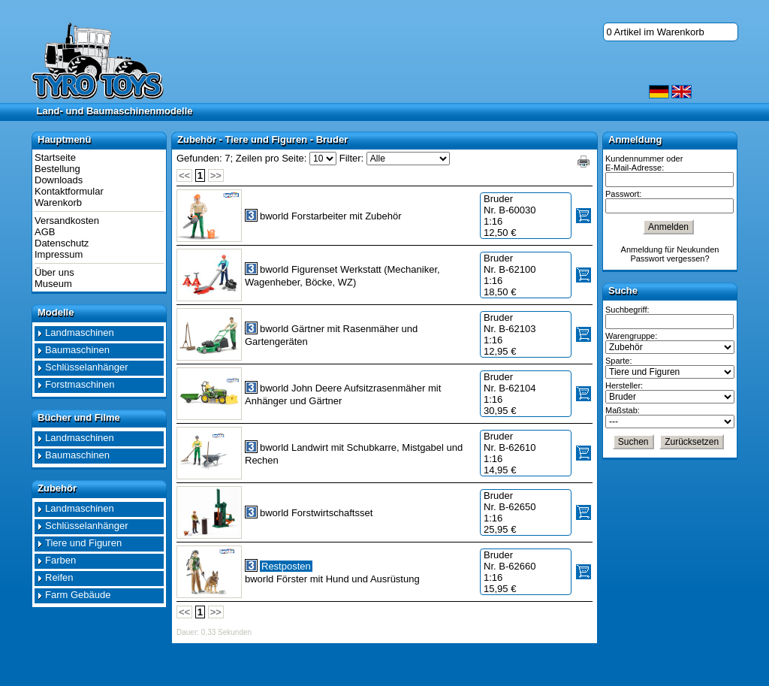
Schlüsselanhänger (86, 367)
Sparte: (618, 360)
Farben (60, 560)
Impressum (59, 254)
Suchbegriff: (627, 309)
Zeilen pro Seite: (271, 158)
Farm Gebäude (77, 594)
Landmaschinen (79, 332)
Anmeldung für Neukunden (670, 249)
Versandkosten (67, 220)
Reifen (59, 577)
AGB (45, 231)
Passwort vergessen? (669, 258)
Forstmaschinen (79, 384)
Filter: (351, 158)
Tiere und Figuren (83, 542)
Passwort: (623, 193)
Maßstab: (622, 410)
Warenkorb (58, 202)
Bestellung (57, 168)
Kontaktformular (69, 191)
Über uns (54, 272)
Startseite (55, 157)
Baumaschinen (77, 349)
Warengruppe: (631, 335)
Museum (53, 283)
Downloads (59, 180)
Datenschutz (62, 243)
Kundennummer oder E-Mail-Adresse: (644, 163)
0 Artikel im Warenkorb (655, 32)
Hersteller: (624, 385)
